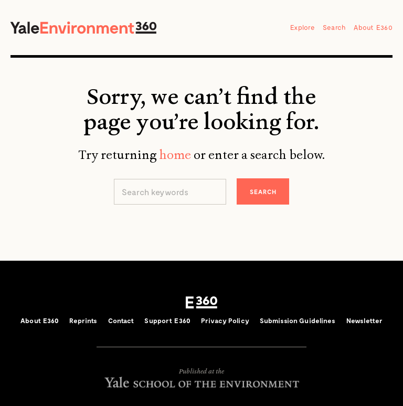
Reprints (83, 320)
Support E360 (167, 320)
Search (334, 27)
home (175, 154)
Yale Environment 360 (83, 27)
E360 (201, 302)
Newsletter (364, 320)
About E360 (373, 27)
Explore (302, 27)
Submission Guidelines (298, 320)
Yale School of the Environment (201, 382)
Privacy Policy (225, 320)
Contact (121, 320)
